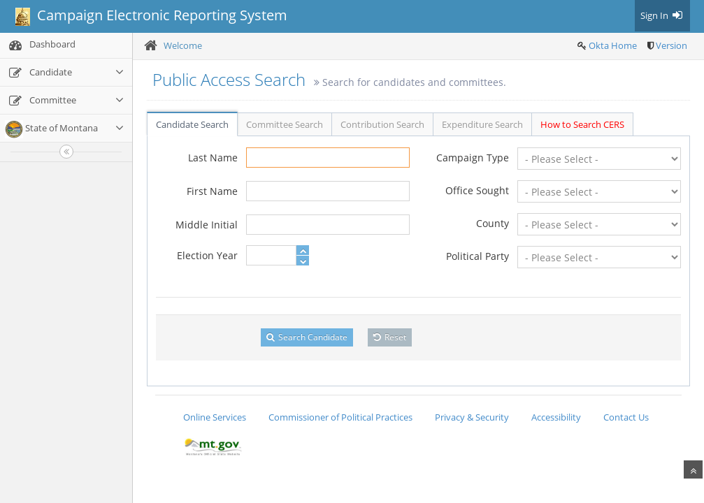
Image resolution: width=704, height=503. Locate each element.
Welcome (183, 45)
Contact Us (626, 417)
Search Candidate (306, 337)
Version (671, 45)
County (492, 223)
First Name (212, 191)
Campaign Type (472, 157)
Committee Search (284, 124)
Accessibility (556, 417)
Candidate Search (192, 124)
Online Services (214, 417)
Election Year (207, 255)
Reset (389, 337)
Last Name (213, 157)
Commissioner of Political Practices (340, 417)
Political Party (477, 256)
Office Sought (477, 190)
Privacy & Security (472, 417)
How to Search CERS (582, 124)
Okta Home (613, 45)
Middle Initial (206, 224)
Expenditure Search (482, 124)
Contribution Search (382, 124)
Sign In (662, 15)
